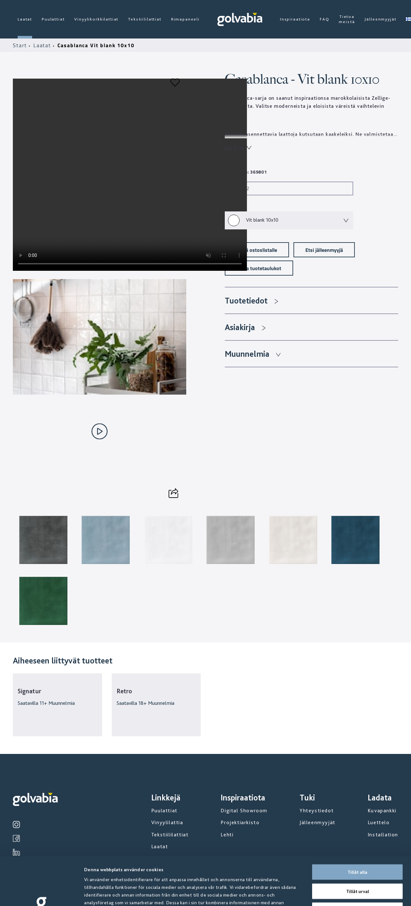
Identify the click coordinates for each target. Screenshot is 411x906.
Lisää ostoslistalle (257, 249)
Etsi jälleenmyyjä (324, 249)
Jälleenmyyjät (380, 19)
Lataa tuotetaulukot (259, 268)
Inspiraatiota (295, 19)
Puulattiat (53, 19)
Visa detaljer (347, 893)
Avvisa (357, 865)
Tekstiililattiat (144, 19)
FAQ (324, 19)
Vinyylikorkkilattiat (96, 19)
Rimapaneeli (185, 19)
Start (21, 45)
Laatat (25, 19)
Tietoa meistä (347, 19)
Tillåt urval (357, 846)
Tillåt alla (357, 827)
